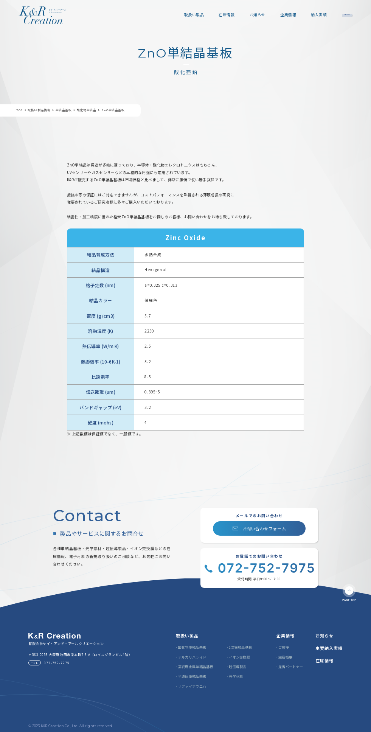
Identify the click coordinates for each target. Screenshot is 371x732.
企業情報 (251, 14)
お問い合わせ (329, 14)
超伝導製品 (237, 666)
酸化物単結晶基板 (192, 647)
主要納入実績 (329, 648)
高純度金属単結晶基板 (195, 666)
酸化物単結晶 (86, 110)
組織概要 (285, 657)
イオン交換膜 (239, 657)
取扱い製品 (157, 14)
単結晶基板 (64, 110)
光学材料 (236, 676)
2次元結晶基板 (240, 647)
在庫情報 (190, 14)
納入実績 (282, 14)
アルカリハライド (192, 657)
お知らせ (220, 14)
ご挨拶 (283, 647)
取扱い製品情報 (39, 110)
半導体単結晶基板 (192, 676)
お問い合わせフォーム (264, 528)
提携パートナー (290, 666)
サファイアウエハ (192, 686)
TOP (19, 110)
